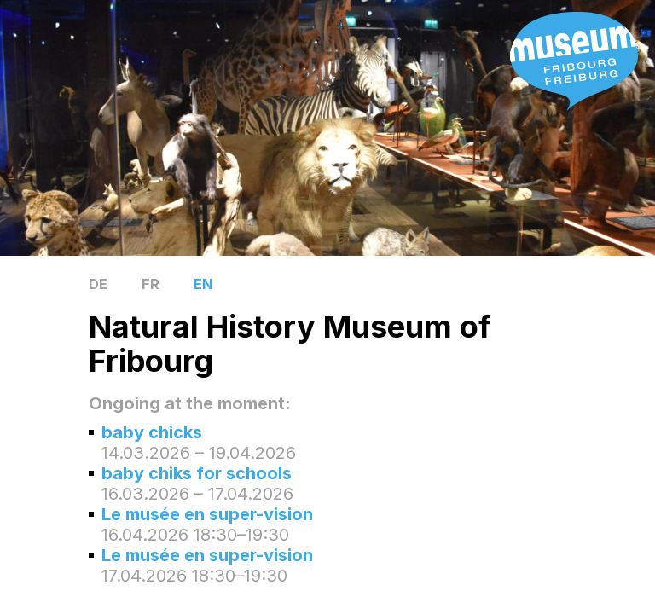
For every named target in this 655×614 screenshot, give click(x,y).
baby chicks (151, 432)
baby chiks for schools (196, 473)
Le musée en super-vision (207, 514)
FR (150, 284)
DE (98, 284)
